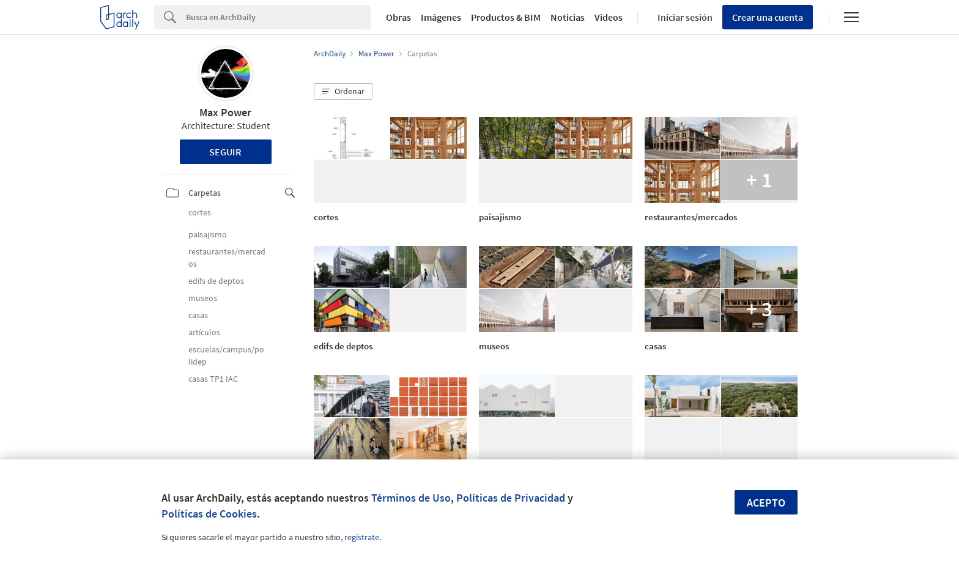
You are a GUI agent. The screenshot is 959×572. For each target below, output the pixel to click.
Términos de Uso (411, 498)
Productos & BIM (506, 17)
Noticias (567, 17)
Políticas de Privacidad (510, 498)
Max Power (225, 112)
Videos (608, 17)
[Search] (278, 17)
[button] (343, 91)
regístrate (361, 537)
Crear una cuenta (767, 17)
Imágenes (441, 17)
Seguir (225, 152)
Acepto (766, 503)
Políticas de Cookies (209, 514)
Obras (398, 17)
